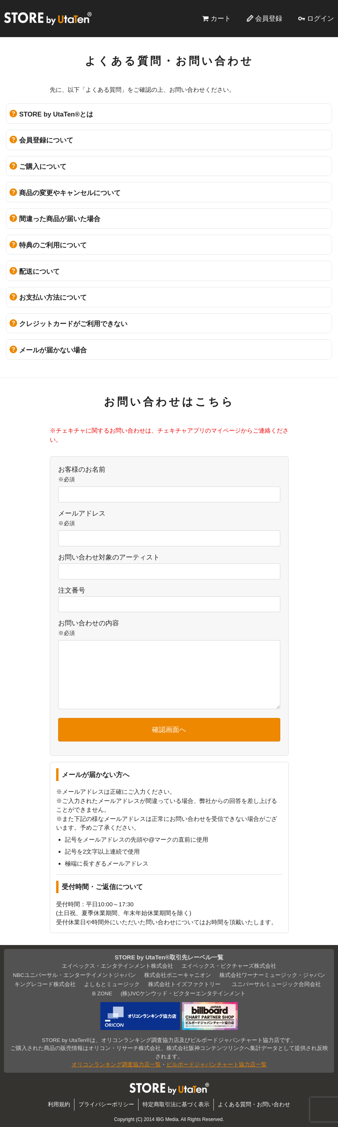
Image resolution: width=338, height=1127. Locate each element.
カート (221, 18)
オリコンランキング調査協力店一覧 (116, 1065)
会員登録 (268, 18)
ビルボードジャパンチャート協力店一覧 (216, 1065)
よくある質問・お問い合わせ (254, 1104)
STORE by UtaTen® (48, 18)
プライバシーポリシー (106, 1104)
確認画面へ (169, 729)
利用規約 (59, 1104)
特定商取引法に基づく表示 (176, 1104)
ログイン (320, 18)
